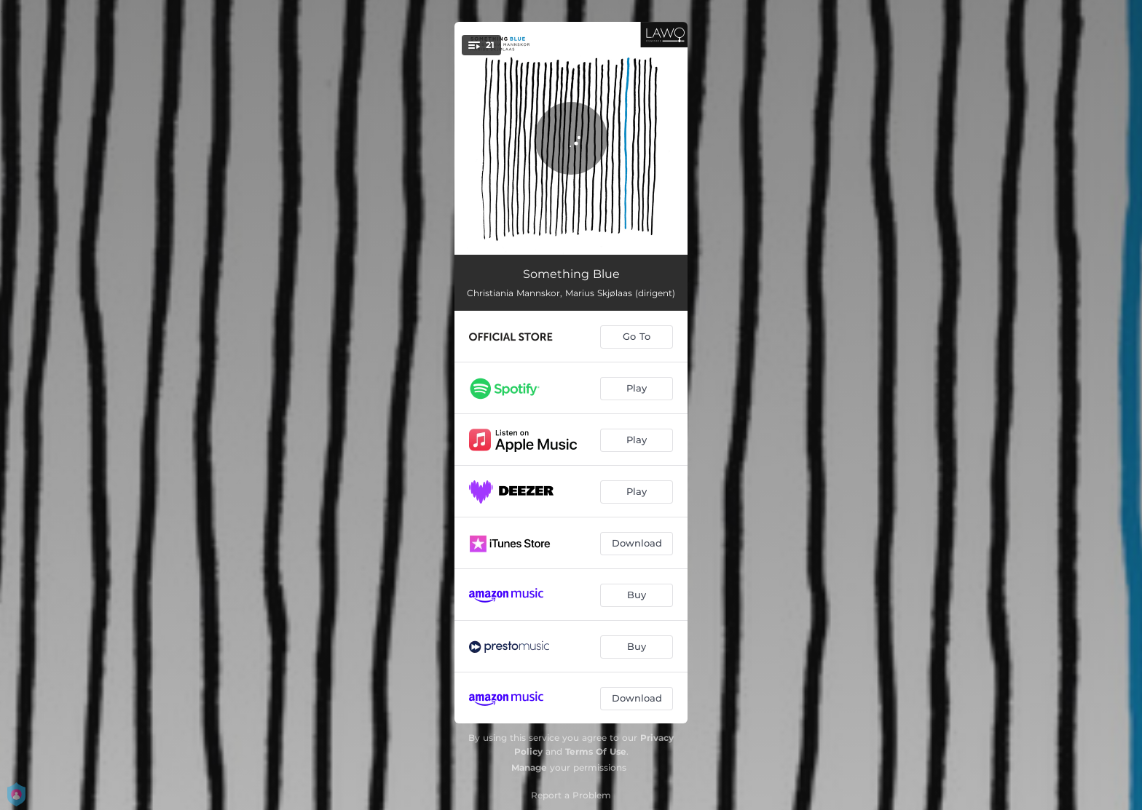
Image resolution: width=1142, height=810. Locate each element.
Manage (529, 767)
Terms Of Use (595, 751)
